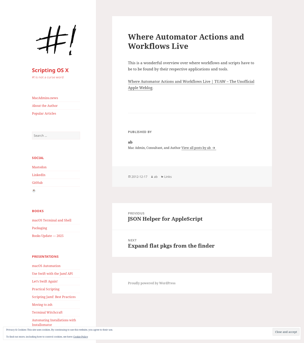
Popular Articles (44, 113)
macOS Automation (46, 266)
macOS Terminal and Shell (51, 220)
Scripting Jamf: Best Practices (54, 297)
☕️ (34, 190)
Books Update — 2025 (48, 236)
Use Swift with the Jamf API (52, 273)
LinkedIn (38, 175)
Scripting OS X (50, 70)
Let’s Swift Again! (45, 281)
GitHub (37, 183)
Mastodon (39, 167)
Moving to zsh (42, 304)
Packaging (39, 228)
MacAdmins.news (45, 98)
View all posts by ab (196, 148)
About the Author (45, 106)
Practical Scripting (46, 289)
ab (156, 177)
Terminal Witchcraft (47, 312)
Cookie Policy (80, 336)
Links (168, 177)
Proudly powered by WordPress (151, 283)
